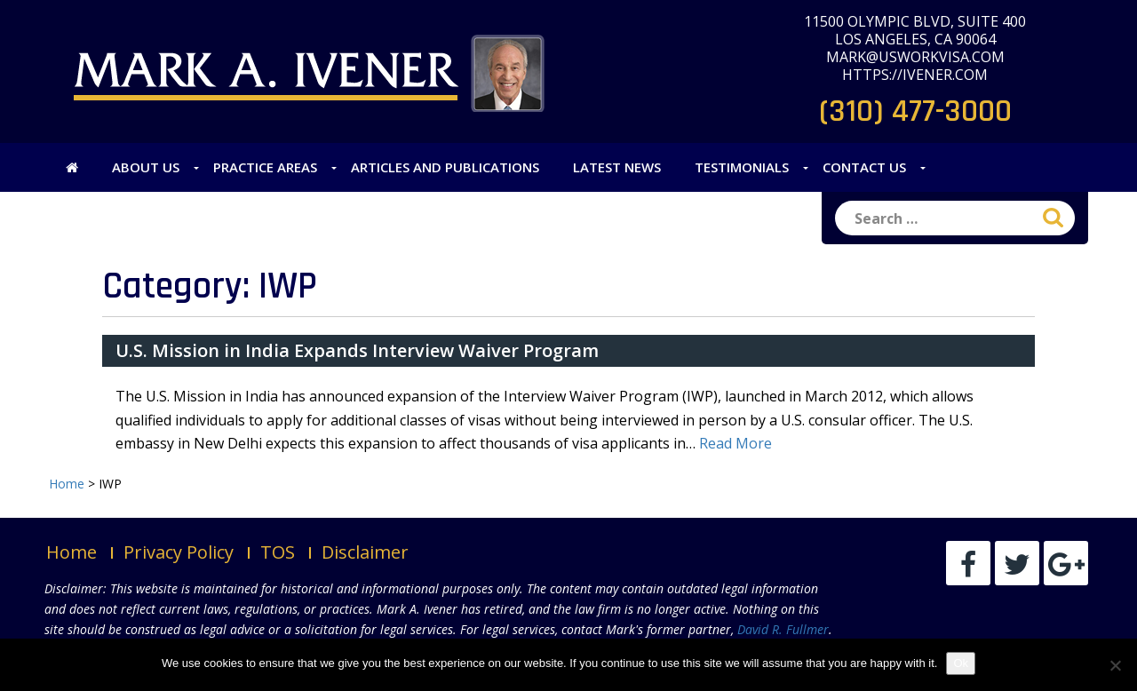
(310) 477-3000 (915, 111)
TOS (277, 552)
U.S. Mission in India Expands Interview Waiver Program (357, 350)
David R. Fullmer (783, 629)
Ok (960, 663)
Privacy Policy (178, 552)
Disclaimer (365, 552)
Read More (735, 443)
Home (71, 552)
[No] (1115, 665)
